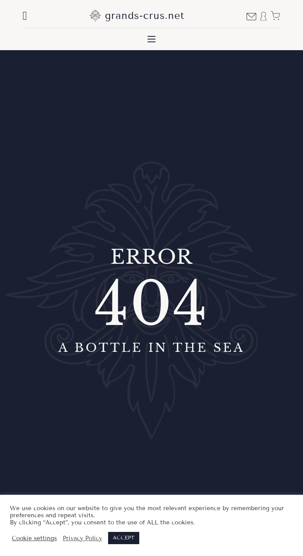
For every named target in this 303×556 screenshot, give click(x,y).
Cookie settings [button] (34, 538)
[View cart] (275, 16)
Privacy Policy (82, 538)
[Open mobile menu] (151, 39)
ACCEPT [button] (124, 538)
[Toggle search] (25, 16)
